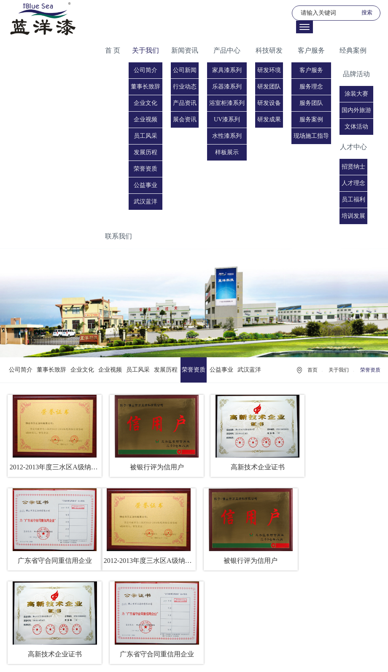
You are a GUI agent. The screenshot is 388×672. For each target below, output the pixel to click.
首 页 (112, 50)
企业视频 (145, 119)
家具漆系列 (227, 70)
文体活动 (356, 126)
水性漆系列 (227, 136)
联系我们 (118, 236)
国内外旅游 (356, 110)
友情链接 (194, 659)
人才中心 (353, 146)
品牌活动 (356, 74)
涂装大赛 (356, 94)
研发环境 (269, 70)
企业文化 (145, 103)
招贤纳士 (353, 166)
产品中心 (226, 50)
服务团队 (311, 103)
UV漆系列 (227, 119)
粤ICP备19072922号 (246, 648)
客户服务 (311, 50)
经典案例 (353, 50)
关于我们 (145, 50)
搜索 (366, 12)
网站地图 (219, 659)
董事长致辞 (145, 86)
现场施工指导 (311, 136)
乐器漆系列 (227, 86)
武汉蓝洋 (145, 201)
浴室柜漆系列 (227, 103)
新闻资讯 (184, 50)
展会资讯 (185, 119)
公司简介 (145, 70)
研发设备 (269, 103)
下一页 (222, 596)
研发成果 (269, 119)
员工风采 (145, 136)
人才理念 (353, 183)
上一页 (166, 596)
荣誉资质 (145, 169)
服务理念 (311, 86)
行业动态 (185, 86)
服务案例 (311, 119)
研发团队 (269, 86)
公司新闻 (185, 70)
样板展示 (227, 152)
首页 (312, 370)
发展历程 (145, 152)
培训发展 (353, 216)
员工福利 (353, 199)
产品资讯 (185, 103)
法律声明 (170, 659)
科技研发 (269, 50)
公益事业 (145, 185)
